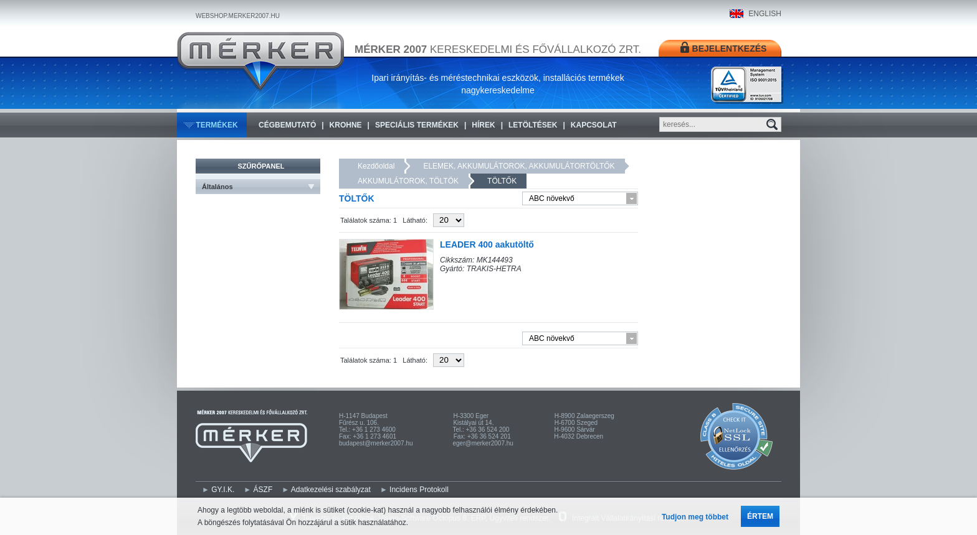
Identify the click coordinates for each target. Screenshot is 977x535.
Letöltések (532, 125)
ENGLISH (764, 13)
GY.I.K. (222, 489)
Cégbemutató (287, 125)
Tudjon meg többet (695, 517)
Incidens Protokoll (419, 489)
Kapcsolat (594, 125)
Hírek (483, 125)
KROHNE (346, 125)
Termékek (216, 125)
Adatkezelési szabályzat (331, 489)
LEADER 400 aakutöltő (487, 244)
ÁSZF (263, 489)
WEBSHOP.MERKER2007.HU (238, 15)
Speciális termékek (417, 125)
